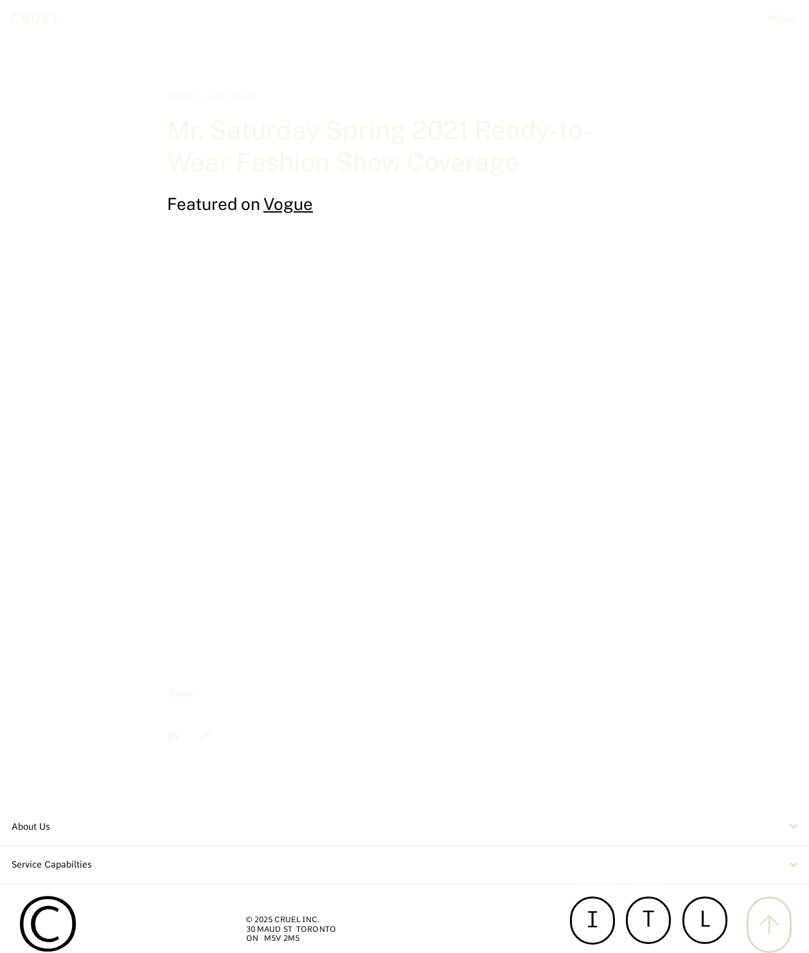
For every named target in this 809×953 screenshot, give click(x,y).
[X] (769, 924)
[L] (704, 920)
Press (181, 691)
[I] (592, 920)
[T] (648, 920)
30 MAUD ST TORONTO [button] (291, 929)
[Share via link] (205, 736)
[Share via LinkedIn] (173, 736)
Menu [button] (782, 19)
